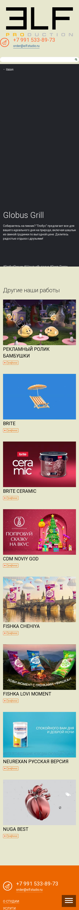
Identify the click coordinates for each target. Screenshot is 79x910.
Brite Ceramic (19, 491)
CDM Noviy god (20, 559)
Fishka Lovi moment (27, 694)
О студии (11, 901)
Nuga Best (15, 829)
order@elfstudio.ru (26, 46)
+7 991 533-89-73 (34, 40)
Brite (9, 423)
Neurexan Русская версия (35, 761)
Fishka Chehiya (21, 626)
